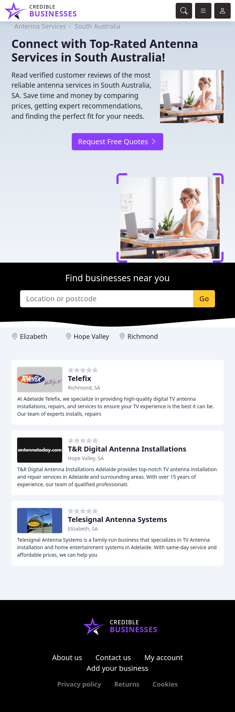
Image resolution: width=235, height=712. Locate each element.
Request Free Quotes (117, 141)
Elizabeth (34, 336)
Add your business (118, 668)
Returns (127, 684)
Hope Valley (91, 336)
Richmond (143, 336)
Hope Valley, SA (86, 458)
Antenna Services (40, 26)
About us (67, 657)
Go (204, 298)
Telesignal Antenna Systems (117, 519)
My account (163, 657)
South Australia (98, 26)
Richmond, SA (84, 387)
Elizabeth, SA (83, 528)
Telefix (79, 378)
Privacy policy (79, 684)
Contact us (113, 657)
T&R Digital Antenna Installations (127, 449)
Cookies (165, 684)
